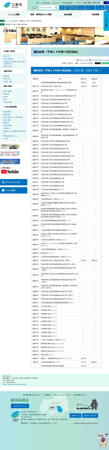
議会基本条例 (8, 125)
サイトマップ (56, 2)
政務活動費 (7, 114)
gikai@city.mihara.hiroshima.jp (17, 384)
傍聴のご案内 (8, 66)
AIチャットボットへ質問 (99, 7)
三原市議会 (14, 21)
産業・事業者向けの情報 (41, 14)
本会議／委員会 (9, 51)
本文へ (38, 2)
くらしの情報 (14, 14)
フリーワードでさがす (35, 7)
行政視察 (6, 128)
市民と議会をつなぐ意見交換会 (13, 117)
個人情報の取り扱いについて (32, 394)
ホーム (7, 21)
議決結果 (6, 76)
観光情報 (68, 14)
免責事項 (47, 394)
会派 (5, 99)
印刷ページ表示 (83, 60)
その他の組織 (8, 102)
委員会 (6, 96)
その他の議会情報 (10, 107)
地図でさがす (73, 7)
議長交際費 (7, 111)
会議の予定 (7, 56)
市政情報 (95, 14)
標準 (89, 2)
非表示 (108, 11)
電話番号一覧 (75, 415)
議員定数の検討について (11, 136)
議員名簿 (6, 93)
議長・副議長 (8, 91)
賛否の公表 (7, 78)
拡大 (85, 2)
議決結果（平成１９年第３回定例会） (17, 24)
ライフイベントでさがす (90, 7)
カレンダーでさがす (81, 7)
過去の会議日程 (8, 58)
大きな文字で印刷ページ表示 (100, 60)
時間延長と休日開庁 (90, 415)
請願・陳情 (7, 120)
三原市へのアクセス (20, 406)
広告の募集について (80, 394)
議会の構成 (8, 86)
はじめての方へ (46, 2)
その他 (6, 138)
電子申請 (107, 7)
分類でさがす (62, 7)
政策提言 (6, 122)
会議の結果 (8, 71)
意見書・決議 (8, 81)
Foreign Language (67, 2)
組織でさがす (68, 7)
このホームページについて (62, 394)
